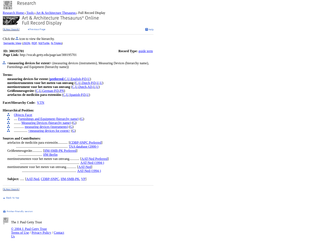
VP (83, 179)
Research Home (14, 13)
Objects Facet (23, 115)
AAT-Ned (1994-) (92, 162)
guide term (145, 51)
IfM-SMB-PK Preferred (60, 150)
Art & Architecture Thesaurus (56, 13)
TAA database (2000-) (83, 146)
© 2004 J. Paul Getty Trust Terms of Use (29, 230)
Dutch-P (87, 83)
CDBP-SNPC (50, 179)
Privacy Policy (41, 232)
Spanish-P (75, 94)
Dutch (82, 87)
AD (89, 87)
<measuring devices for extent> (49, 130)
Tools (30, 13)
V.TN (40, 102)
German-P (49, 91)
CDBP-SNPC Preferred (85, 142)
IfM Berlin (50, 154)
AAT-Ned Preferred (95, 159)
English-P (77, 79)
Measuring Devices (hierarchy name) (46, 123)
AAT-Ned (84, 167)
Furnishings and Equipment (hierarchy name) (48, 119)
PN (62, 91)
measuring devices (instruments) (46, 127)
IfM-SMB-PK (70, 179)
